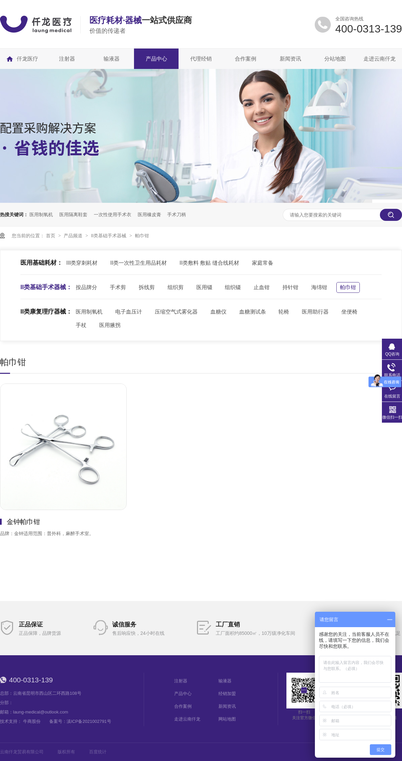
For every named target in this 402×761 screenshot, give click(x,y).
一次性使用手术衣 (112, 214)
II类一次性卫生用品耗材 (138, 263)
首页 (51, 235)
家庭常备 (262, 263)
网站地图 (227, 719)
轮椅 (283, 312)
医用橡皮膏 (149, 214)
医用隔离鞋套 (73, 214)
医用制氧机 (41, 214)
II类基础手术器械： (46, 287)
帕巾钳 (142, 235)
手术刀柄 (176, 214)
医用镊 (204, 287)
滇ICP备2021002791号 (89, 721)
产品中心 (183, 693)
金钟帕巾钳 (23, 521)
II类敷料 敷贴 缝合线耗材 (209, 263)
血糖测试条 (252, 312)
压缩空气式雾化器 (176, 312)
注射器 (180, 680)
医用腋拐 (110, 325)
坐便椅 (349, 312)
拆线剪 (147, 287)
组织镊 (233, 287)
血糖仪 (218, 312)
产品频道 (74, 235)
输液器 (224, 680)
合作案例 (183, 706)
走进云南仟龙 (187, 719)
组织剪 (176, 287)
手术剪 (118, 287)
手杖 (81, 325)
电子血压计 (128, 312)
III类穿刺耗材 (81, 263)
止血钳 (262, 287)
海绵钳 (319, 287)
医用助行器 (315, 312)
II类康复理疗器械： (46, 311)
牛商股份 (32, 721)
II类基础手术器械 (109, 235)
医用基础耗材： (41, 262)
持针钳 (290, 287)
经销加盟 (227, 693)
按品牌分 (86, 287)
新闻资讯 (227, 706)
